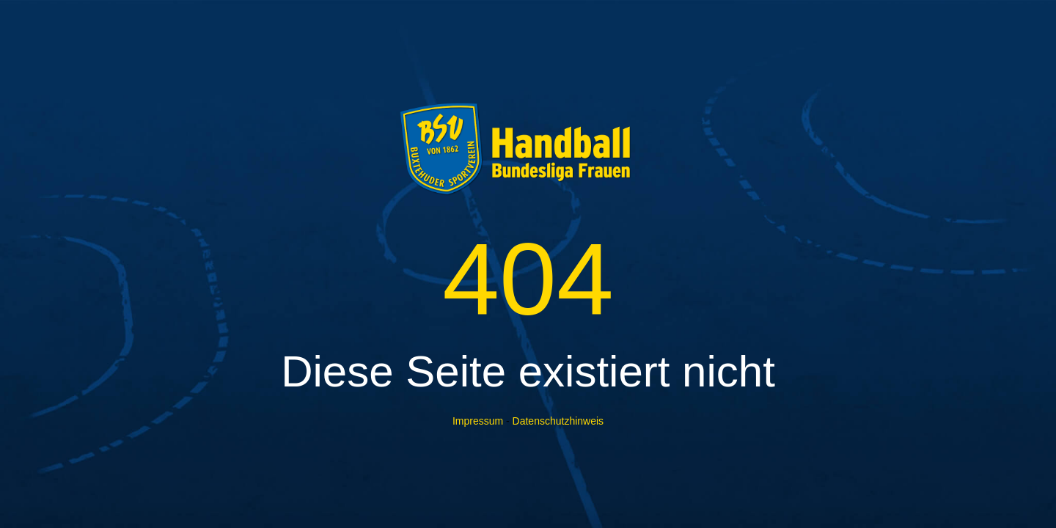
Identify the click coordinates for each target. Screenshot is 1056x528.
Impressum (477, 421)
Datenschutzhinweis (558, 421)
